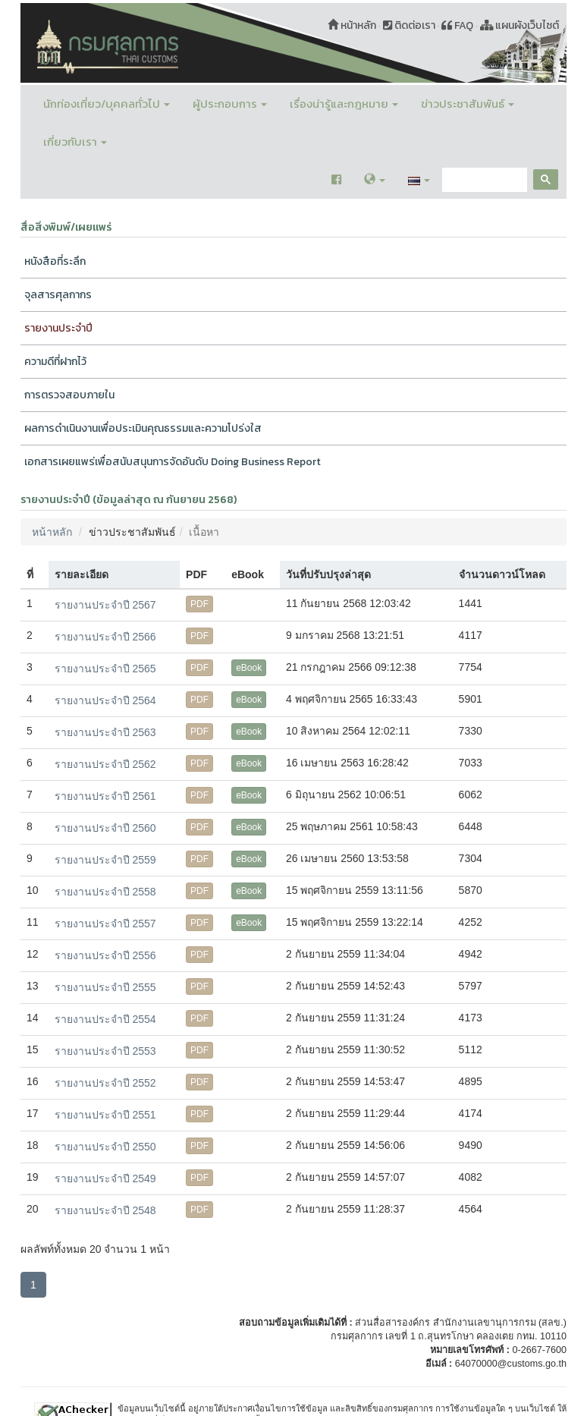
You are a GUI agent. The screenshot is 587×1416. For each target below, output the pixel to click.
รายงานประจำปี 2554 (105, 1019)
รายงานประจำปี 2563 (105, 732)
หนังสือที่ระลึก (55, 261)
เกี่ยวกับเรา (75, 141)
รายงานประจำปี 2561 (105, 796)
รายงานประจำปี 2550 (105, 1147)
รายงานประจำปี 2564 (105, 700)
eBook (249, 667)
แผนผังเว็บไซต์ (520, 25)
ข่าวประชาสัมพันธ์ (467, 103)
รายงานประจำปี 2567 (105, 605)
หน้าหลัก (352, 25)
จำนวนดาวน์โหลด (502, 574)
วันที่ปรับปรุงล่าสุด (328, 574)
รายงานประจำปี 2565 (105, 668)
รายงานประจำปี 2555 (105, 987)
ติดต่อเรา (409, 25)
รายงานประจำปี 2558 (105, 892)
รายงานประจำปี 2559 (105, 860)
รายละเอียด (81, 574)
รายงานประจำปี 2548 (105, 1210)
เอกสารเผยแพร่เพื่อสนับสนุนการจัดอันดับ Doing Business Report (172, 462)
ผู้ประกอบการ (230, 103)
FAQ (457, 25)
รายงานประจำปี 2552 (105, 1083)
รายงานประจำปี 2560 (105, 828)
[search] (483, 180)
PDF (199, 604)
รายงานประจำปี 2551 (105, 1115)
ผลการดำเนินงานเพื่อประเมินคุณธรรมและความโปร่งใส (143, 428)
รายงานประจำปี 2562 (105, 764)
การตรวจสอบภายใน (69, 395)
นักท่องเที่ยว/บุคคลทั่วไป (106, 103)
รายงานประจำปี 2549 (105, 1178)
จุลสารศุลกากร (58, 295)
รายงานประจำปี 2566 (105, 637)
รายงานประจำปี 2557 (105, 923)
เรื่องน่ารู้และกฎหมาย (344, 103)
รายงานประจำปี (58, 328)
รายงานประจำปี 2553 (105, 1051)
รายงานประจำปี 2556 (105, 955)
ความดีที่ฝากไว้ (55, 362)
